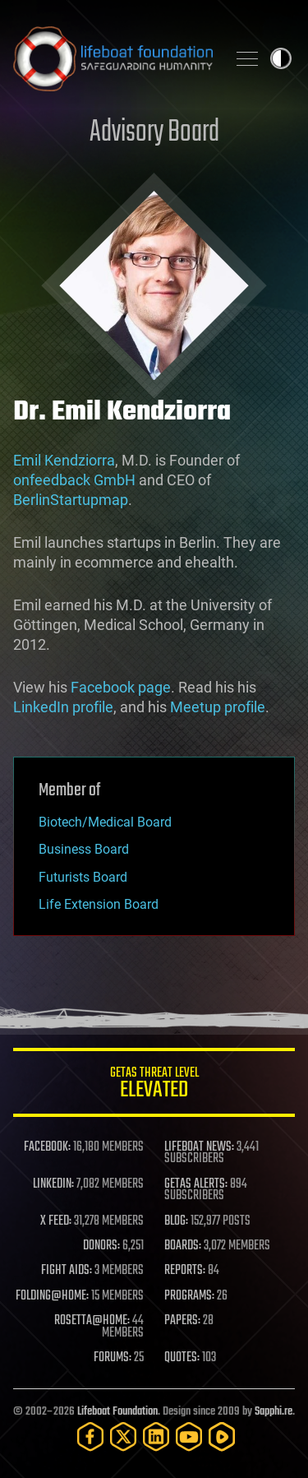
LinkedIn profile (63, 707)
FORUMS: (112, 1358)
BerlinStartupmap (70, 499)
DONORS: (101, 1246)
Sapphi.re (273, 1411)
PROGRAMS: (189, 1296)
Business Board (84, 849)
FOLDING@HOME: (52, 1296)
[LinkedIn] (156, 1436)
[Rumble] (222, 1436)
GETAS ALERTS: (196, 1184)
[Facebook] (90, 1436)
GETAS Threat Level (154, 1085)
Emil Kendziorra (64, 460)
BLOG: (176, 1221)
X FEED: (55, 1221)
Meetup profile (217, 707)
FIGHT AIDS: (66, 1270)
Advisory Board (154, 132)
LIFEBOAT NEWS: (199, 1147)
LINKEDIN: (53, 1184)
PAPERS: (182, 1321)
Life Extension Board (99, 904)
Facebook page (121, 687)
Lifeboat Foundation (117, 1411)
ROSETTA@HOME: (92, 1321)
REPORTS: (184, 1270)
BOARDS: (182, 1246)
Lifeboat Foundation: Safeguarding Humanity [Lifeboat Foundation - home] (113, 58)
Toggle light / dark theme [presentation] (281, 58)
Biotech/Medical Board (105, 822)
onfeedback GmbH (74, 480)
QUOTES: (182, 1358)
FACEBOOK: (47, 1147)
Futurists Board (83, 877)
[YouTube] (189, 1436)
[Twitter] (123, 1436)
